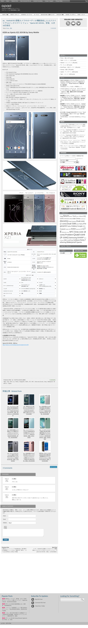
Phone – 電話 (5, 14)
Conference (82, 218)
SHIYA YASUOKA (64, 80)
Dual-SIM (71, 223)
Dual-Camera (72, 221)
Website (5, 522)
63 (3, 605)
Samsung (73, 237)
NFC (33, 381)
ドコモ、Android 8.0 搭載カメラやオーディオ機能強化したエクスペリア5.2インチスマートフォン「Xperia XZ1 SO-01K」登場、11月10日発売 (44, 551)
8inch (77, 216)
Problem (69, 234)
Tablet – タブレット (14, 14)
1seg (8, 381)
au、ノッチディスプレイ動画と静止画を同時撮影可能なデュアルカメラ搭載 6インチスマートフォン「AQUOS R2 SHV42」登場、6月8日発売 (45, 434)
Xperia (9, 383)
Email (4, 519)
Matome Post (15, 1)
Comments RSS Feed (38, 604)
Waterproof (50, 381)
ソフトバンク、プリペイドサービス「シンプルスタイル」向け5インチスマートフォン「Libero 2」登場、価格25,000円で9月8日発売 (73, 90)
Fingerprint (21, 381)
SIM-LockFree (68, 240)
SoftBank (76, 240)
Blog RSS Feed (36, 600)
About (7, 1)
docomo (64, 221)
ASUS (71, 218)
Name (4, 515)
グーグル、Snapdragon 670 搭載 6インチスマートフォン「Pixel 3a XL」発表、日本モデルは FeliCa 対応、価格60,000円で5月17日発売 (72, 131)
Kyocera (78, 229)
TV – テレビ (36, 14)
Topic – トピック (64, 74)
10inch (81, 216)
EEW (77, 224)
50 (3, 614)
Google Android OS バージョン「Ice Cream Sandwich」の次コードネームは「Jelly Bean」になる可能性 (73, 114)
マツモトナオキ (64, 88)
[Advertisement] (81, 9)
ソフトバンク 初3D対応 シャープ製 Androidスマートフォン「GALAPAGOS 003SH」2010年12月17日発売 (14, 610)
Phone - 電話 (9, 28)
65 (3, 600)
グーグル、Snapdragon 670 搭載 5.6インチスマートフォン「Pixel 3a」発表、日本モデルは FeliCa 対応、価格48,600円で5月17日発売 (72, 137)
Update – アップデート (70, 14)
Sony (45, 381)
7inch (74, 216)
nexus (67, 232)
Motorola (64, 232)
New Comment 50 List (25, 1)
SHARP (80, 238)
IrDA (69, 229)
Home (2, 1)
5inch (11, 381)
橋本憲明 (62, 95)
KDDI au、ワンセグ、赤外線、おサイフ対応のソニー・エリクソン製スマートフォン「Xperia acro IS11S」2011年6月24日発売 (14, 601)
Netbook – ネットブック (26, 14)
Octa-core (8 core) (39, 381)
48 (3, 619)
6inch (70, 216)
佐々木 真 (62, 112)
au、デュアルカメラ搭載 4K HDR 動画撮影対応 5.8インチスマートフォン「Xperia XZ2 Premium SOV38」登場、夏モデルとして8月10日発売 (13, 411)
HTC (84, 226)
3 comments (53, 28)
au (13, 381)
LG (82, 229)
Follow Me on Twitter (38, 607)
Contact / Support (49, 1)
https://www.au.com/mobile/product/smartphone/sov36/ (16, 345)
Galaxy (74, 226)
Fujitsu (69, 226)
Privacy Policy (59, 1)
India (67, 229)
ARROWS (66, 218)
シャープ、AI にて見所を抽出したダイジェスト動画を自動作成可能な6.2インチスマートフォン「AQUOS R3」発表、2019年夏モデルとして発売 (72, 126)
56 (3, 609)
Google (79, 226)
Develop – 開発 (60, 14)
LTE (30, 381)
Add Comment (53, 466)
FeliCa (16, 381)
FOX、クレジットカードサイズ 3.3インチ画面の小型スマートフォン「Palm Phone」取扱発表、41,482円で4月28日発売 (73, 147)
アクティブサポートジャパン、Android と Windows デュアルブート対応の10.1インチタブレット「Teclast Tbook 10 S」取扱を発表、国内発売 (73, 97)
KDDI (26, 381)
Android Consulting (37, 1)
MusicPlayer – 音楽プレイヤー (48, 14)
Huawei (62, 229)
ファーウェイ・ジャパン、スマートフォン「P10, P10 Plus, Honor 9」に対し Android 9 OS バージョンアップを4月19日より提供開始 (73, 142)
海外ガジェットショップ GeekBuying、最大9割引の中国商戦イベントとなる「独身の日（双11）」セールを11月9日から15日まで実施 (14, 551)
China (78, 218)
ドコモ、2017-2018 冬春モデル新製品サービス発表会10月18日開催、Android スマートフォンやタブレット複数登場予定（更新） (14, 616)
